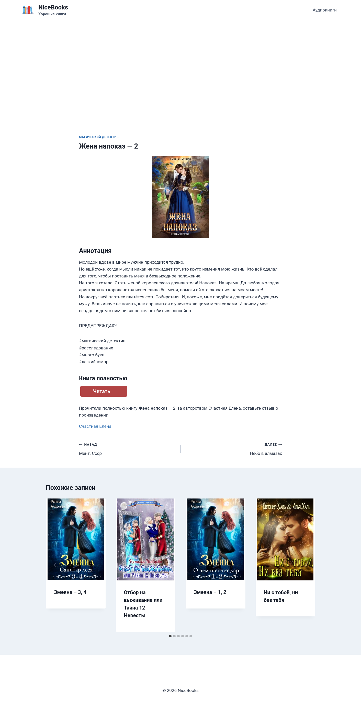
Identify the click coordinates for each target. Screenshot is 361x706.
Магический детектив (99, 137)
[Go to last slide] (55, 565)
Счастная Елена (95, 426)
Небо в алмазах (233, 448)
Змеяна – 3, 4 (70, 592)
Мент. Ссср (127, 448)
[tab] (170, 636)
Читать (101, 391)
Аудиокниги (325, 10)
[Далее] (306, 565)
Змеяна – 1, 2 (210, 592)
